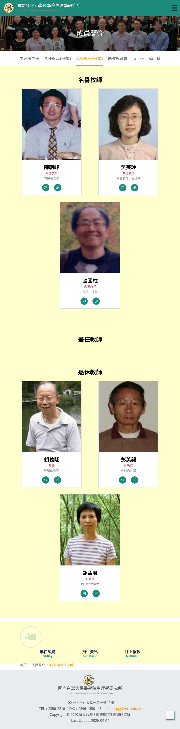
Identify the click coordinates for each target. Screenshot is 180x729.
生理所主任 (29, 58)
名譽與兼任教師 (89, 58)
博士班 (138, 58)
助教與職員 (117, 58)
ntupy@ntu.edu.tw (127, 708)
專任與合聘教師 (57, 58)
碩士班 (155, 58)
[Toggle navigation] (175, 7)
